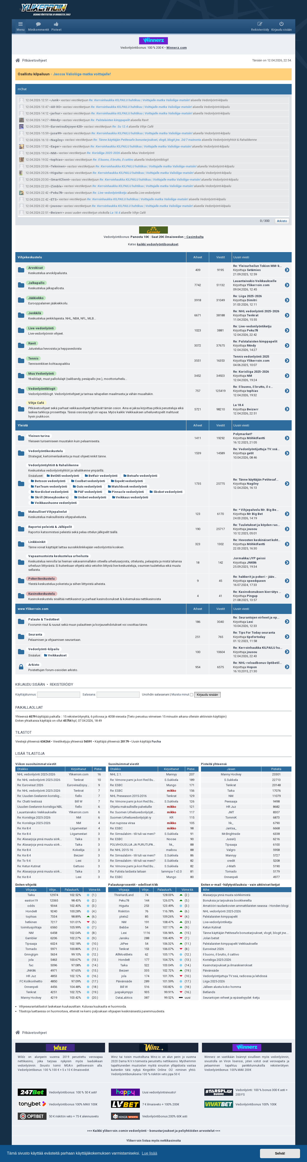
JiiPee (124, 943)
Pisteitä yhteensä (214, 764)
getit (250, 453)
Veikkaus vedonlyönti (130, 497)
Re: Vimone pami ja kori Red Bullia (133, 780)
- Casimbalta (194, 237)
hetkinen (31, 922)
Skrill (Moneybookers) (50, 497)
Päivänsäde (124, 981)
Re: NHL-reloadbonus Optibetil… (257, 663)
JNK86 (251, 562)
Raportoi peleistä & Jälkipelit (50, 527)
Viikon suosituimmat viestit (35, 764)
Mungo (171, 785)
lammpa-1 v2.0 (171, 871)
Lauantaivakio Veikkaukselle (255, 281)
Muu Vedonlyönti (41, 373)
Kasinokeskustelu (41, 594)
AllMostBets (123, 954)
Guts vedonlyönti (87, 486)
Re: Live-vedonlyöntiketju (110, 193)
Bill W (79, 801)
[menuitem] (38, 26)
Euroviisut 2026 (213, 949)
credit (231, 860)
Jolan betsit (211, 938)
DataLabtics (124, 997)
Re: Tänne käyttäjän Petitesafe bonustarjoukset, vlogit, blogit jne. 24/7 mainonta (147, 140)
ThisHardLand (124, 895)
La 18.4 (115, 212)
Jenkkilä (34, 313)
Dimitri (252, 300)
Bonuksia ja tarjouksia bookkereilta (227, 900)
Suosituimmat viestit (123, 764)
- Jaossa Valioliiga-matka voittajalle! (81, 74)
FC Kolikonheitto (31, 981)
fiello (78, 796)
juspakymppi (124, 992)
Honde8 (31, 911)
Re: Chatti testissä (29, 801)
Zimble (56, 186)
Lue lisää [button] (149, 1153)
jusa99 (56, 133)
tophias (56, 159)
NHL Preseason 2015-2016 (128, 796)
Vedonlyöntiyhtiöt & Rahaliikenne (53, 465)
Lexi (250, 622)
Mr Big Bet (255, 514)
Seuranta (35, 634)
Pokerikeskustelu (41, 578)
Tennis (33, 358)
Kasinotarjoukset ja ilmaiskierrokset (227, 965)
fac (31, 965)
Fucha (156, 741)
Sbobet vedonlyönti (166, 492)
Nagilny (57, 140)
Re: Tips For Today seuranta (254, 632)
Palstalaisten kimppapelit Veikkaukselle (230, 943)
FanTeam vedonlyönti (49, 486)
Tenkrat (252, 315)
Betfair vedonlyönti (101, 476)
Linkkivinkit (36, 542)
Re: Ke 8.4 (24, 828)
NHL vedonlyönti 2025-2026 (36, 774)
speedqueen (256, 581)
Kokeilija (78, 850)
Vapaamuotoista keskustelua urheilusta (58, 556)
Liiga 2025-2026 (214, 981)
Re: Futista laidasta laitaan (128, 871)
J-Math (231, 866)
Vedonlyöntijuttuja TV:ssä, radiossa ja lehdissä (235, 976)
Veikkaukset (55, 655)
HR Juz (231, 806)
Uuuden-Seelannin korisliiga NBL (39, 806)
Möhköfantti (256, 438)
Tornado (231, 871)
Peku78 (56, 193)
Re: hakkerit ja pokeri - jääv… (254, 576)
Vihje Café (36, 403)
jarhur (55, 113)
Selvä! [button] (280, 1153)
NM (53, 153)
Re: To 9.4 (23, 860)
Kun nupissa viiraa (122, 823)
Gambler (31, 938)
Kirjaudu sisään (30, 684)
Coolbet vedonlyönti (88, 481)
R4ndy (55, 120)
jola (31, 959)
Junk (54, 100)
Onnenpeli (231, 877)
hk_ (171, 844)
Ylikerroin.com (258, 285)
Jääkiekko (35, 298)
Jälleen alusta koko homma (222, 987)
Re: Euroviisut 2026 (30, 785)
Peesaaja (231, 801)
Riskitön (124, 911)
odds (31, 906)
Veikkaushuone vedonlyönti (54, 503)
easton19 (31, 900)
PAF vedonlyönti (88, 492)
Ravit (32, 343)
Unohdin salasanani (155, 694)
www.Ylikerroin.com (33, 609)
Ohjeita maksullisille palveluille (131, 806)
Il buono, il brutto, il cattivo (221, 954)
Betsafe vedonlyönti (140, 476)
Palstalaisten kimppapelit (220, 916)
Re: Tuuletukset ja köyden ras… (256, 525)
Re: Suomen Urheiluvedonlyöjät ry (133, 812)
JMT (231, 812)
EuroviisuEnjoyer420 (66, 126)
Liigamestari (78, 828)
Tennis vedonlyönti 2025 (251, 356)
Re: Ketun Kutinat (29, 866)
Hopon (252, 667)
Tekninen (58, 166)
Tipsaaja (231, 844)
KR (171, 817)
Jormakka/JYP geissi (249, 558)
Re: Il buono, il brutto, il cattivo (113, 159)
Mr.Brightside (231, 834)
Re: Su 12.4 (120, 126)
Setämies (254, 270)
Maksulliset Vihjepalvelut (47, 511)
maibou (171, 850)
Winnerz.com (176, 47)
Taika (78, 839)
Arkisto (33, 665)
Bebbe (124, 927)
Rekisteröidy (61, 684)
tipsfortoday (256, 637)
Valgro (231, 850)
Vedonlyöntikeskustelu (45, 451)
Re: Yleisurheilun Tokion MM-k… (257, 266)
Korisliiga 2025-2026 (217, 959)
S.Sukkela (171, 780)
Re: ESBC (116, 785)
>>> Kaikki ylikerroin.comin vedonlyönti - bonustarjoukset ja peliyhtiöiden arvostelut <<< (153, 1131)
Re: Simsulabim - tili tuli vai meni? (132, 834)
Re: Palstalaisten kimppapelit (110, 120)
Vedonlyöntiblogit (41, 388)
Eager (55, 146)
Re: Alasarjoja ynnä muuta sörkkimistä (43, 839)
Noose (171, 839)
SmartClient (60, 179)
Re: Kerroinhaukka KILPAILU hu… (257, 647)
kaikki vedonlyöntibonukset (157, 244)
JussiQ (231, 839)
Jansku (124, 938)
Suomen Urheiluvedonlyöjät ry (130, 817)
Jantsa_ (231, 828)
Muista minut (182, 694)
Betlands (209, 992)
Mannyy (171, 774)
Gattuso (78, 866)
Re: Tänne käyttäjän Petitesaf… (255, 479)
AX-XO (55, 107)
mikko (171, 790)
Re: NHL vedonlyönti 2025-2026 (256, 311)
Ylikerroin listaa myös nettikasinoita (153, 1140)
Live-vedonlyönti (41, 328)
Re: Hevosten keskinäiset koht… (256, 540)
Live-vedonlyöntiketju (217, 922)
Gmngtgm (31, 954)
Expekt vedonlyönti (127, 481)
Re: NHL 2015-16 (121, 850)
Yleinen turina (39, 436)
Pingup (252, 596)
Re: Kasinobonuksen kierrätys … (257, 592)
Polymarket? (242, 434)
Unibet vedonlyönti (90, 497)
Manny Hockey (231, 774)
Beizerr (57, 212)
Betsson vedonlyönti (48, 481)
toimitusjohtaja (31, 927)
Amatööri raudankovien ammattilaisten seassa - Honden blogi (246, 906)
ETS (53, 199)
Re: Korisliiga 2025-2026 (103, 153)
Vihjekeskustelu (30, 257)
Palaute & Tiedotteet (43, 619)
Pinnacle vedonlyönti (126, 492)
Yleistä (23, 425)
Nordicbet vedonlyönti (50, 492)
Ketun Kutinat (212, 927)
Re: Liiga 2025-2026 (247, 296)
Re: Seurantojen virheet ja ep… (256, 617)
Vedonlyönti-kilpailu (43, 649)
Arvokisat (35, 268)
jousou (56, 206)
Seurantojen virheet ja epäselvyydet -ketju (231, 997)
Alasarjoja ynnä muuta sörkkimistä (226, 895)
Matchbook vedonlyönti (127, 486)
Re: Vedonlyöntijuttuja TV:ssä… (256, 449)
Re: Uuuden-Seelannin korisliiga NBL (42, 796)
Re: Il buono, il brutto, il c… (253, 387)
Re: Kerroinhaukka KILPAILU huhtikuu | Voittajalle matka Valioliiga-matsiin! (139, 100)
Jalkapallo (36, 283)
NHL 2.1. (116, 774)
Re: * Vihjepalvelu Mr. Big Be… (256, 510)
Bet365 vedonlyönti (63, 476)
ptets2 (123, 916)
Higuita (56, 173)
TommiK (231, 817)
